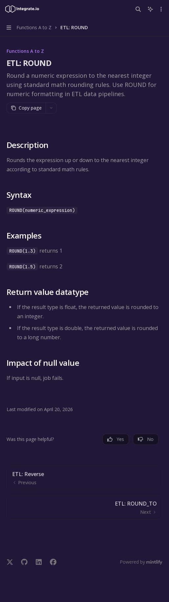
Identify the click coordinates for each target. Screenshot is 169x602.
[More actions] (160, 9)
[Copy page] (26, 108)
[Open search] (138, 9)
